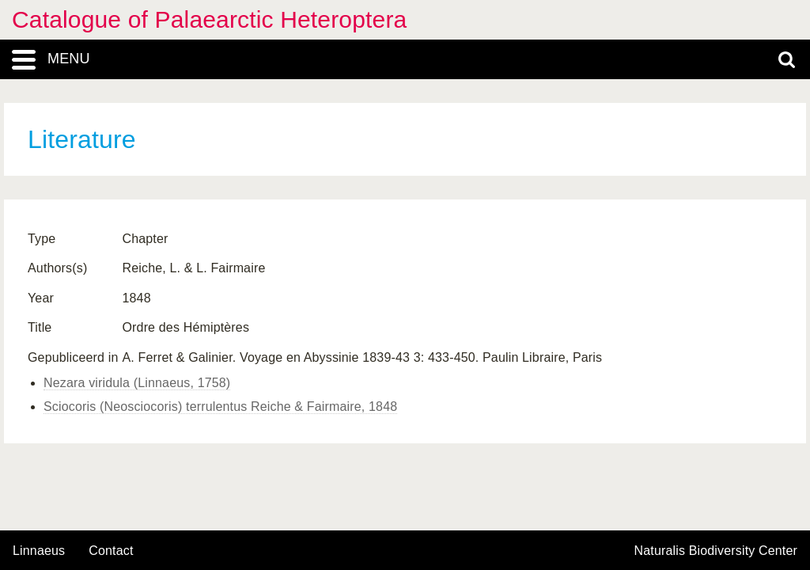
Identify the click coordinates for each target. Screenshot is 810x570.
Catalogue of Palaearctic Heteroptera (209, 19)
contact (111, 550)
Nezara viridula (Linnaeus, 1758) (137, 383)
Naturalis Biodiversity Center (716, 551)
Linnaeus (39, 551)
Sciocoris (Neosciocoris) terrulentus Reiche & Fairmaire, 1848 (220, 406)
